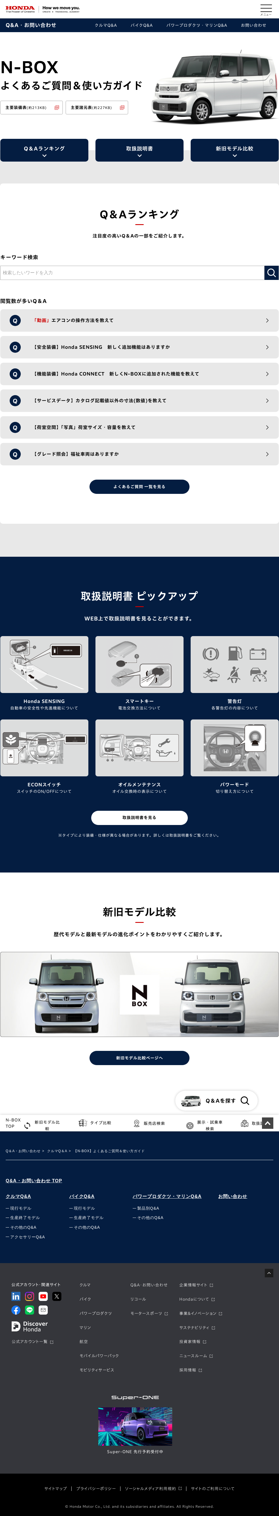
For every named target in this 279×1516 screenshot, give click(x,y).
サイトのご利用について (213, 1489)
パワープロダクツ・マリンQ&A (167, 1196)
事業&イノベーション (197, 1313)
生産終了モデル (25, 1218)
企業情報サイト (193, 1285)
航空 (84, 1342)
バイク (85, 1300)
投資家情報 (190, 1342)
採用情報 (187, 1370)
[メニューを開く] (266, 9)
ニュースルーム (193, 1356)
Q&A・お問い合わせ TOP (34, 1180)
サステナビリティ (194, 1328)
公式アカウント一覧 (30, 1342)
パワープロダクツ (96, 1313)
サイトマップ (55, 1489)
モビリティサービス (97, 1370)
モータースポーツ (146, 1313)
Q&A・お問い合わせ (31, 25)
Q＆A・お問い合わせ (23, 1151)
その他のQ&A (23, 1227)
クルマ (85, 1285)
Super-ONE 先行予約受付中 (135, 1452)
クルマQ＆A (57, 1151)
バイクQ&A (82, 1196)
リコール (138, 1300)
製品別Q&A (148, 1208)
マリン (85, 1328)
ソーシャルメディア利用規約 (150, 1489)
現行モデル (21, 1208)
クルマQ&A (18, 1196)
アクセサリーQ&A (27, 1237)
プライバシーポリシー (96, 1489)
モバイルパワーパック (99, 1356)
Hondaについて (194, 1300)
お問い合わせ (232, 1196)
